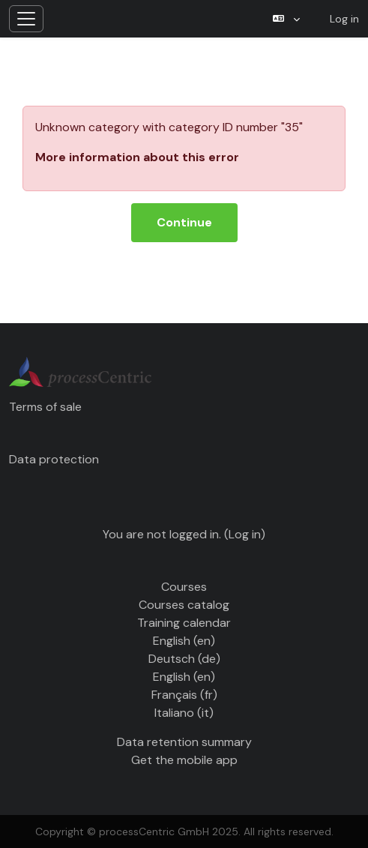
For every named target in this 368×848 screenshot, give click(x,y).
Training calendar (184, 623)
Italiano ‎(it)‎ (184, 713)
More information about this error (137, 157)
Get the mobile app (184, 760)
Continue (184, 222)
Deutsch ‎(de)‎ (184, 659)
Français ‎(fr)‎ (184, 695)
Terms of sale (45, 407)
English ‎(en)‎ (184, 641)
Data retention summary (184, 742)
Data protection (54, 459)
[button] (286, 18)
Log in (344, 18)
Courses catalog (184, 605)
